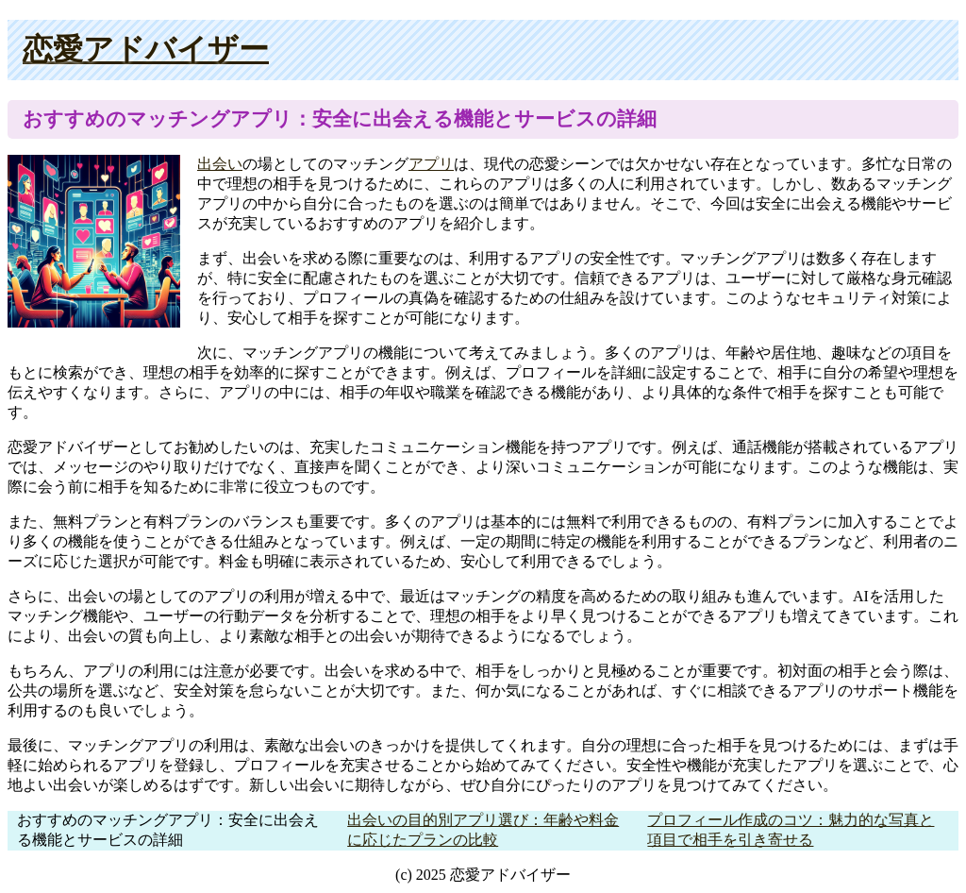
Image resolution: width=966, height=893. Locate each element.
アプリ (431, 164)
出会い (219, 164)
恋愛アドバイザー (146, 49)
